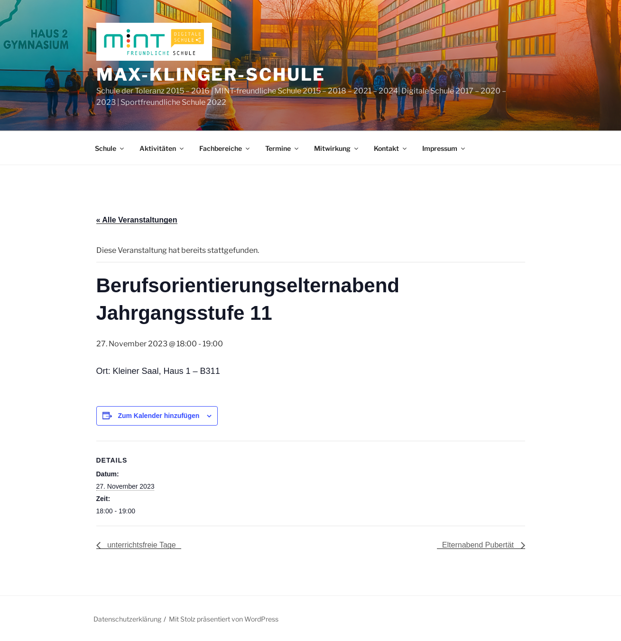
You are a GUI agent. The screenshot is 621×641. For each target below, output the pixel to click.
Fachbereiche (225, 148)
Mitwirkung (337, 148)
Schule (110, 148)
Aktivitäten (162, 148)
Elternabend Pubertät (479, 545)
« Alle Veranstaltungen (136, 220)
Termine (282, 148)
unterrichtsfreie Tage (140, 545)
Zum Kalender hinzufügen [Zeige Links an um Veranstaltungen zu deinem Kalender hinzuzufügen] (158, 415)
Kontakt (391, 148)
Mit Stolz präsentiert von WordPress (223, 619)
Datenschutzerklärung (127, 619)
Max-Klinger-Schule (211, 74)
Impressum (444, 148)
